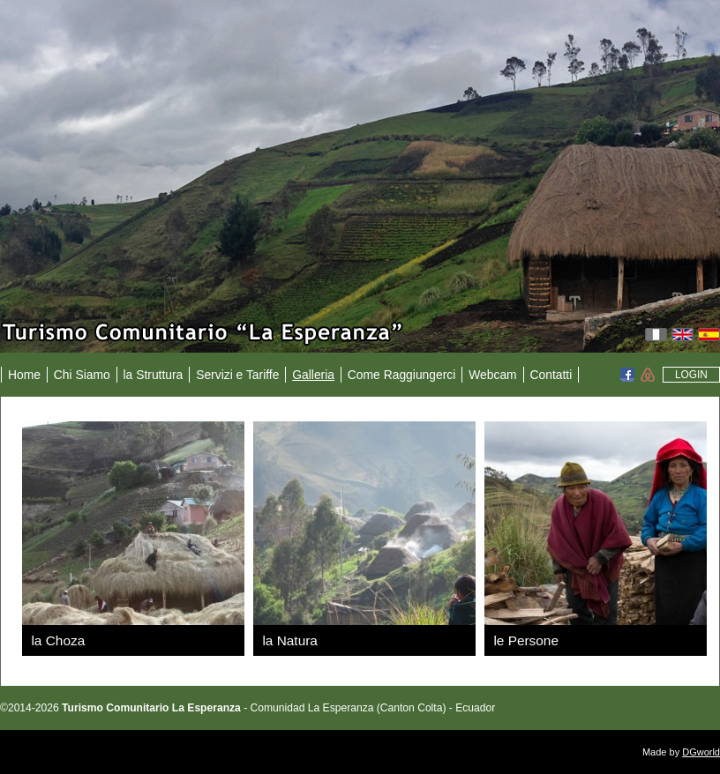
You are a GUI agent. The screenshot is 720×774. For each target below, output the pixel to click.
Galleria (313, 375)
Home (24, 375)
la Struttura (154, 375)
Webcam (492, 375)
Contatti (550, 375)
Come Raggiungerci (402, 375)
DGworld (701, 752)
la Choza (58, 640)
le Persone (526, 640)
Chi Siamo (82, 375)
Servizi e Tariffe (237, 375)
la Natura (289, 640)
